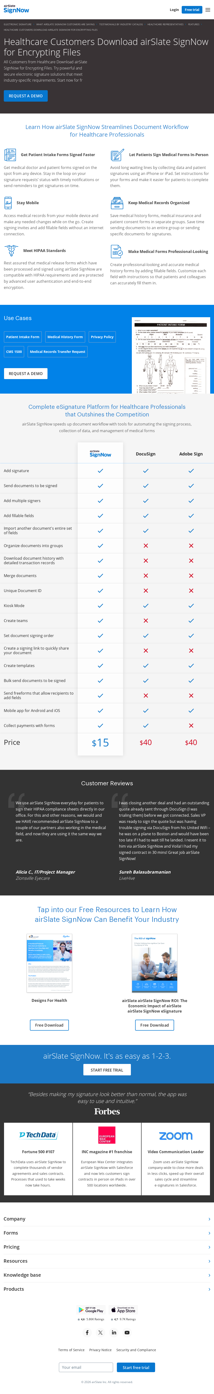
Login (174, 9)
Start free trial (136, 1367)
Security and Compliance (136, 1350)
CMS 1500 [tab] (14, 351)
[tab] (107, 1219)
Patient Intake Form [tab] (22, 337)
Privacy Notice (100, 1350)
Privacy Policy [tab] (102, 337)
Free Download (49, 1025)
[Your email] (86, 1367)
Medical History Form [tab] (65, 337)
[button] (207, 9)
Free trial (192, 9)
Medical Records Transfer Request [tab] (57, 351)
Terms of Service (71, 1350)
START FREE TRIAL (107, 1070)
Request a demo (26, 96)
